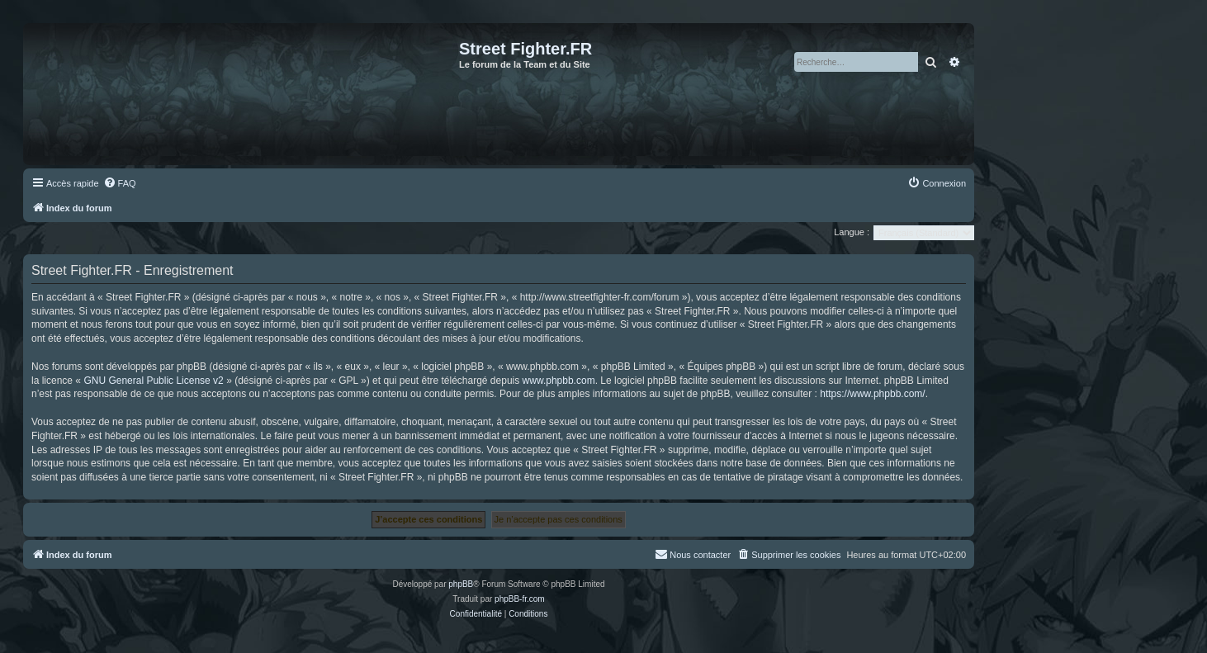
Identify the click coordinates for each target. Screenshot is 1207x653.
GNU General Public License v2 (153, 380)
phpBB (460, 584)
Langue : (851, 232)
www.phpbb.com (559, 380)
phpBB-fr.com (520, 598)
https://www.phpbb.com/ (872, 394)
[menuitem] (119, 183)
